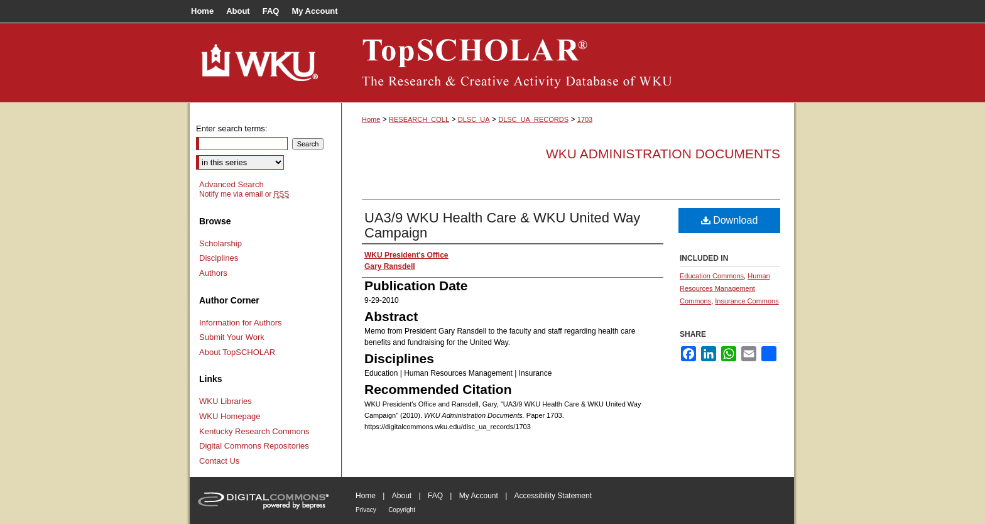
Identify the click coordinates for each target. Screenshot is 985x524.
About (401, 495)
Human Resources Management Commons (725, 288)
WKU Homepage (230, 416)
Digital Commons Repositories (254, 445)
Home (371, 119)
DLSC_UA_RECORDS (533, 119)
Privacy (366, 509)
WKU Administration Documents (663, 153)
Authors (213, 273)
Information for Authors (240, 322)
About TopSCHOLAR (237, 352)
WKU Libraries (225, 401)
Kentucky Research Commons (254, 431)
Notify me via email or (244, 194)
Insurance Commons (747, 301)
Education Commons (712, 276)
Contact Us (219, 461)
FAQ (435, 495)
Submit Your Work (231, 337)
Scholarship (220, 243)
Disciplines (218, 258)
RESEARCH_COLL (419, 119)
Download (729, 220)
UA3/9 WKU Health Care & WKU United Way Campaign (502, 225)
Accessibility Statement (553, 495)
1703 (584, 119)
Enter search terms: (231, 128)
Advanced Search (231, 184)
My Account (478, 495)
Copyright (401, 509)
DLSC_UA (474, 119)
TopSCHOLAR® (567, 62)
